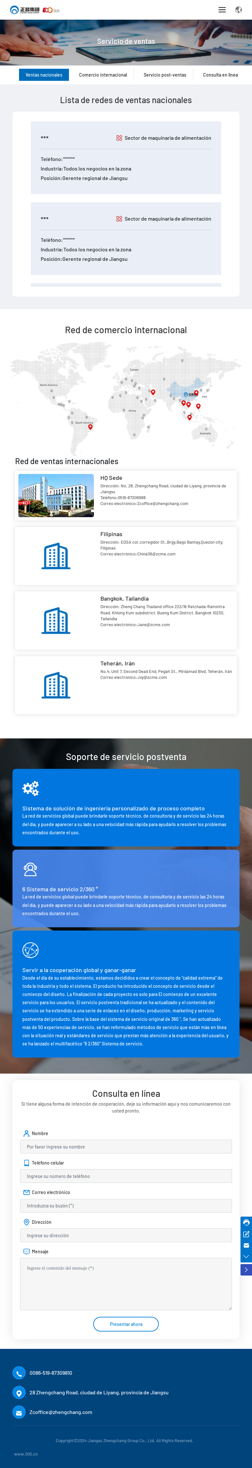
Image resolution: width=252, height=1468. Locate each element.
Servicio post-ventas (165, 75)
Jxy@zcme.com (152, 677)
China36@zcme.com (156, 553)
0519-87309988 (132, 497)
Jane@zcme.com (153, 624)
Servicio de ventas (126, 52)
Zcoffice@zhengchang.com (162, 503)
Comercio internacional (103, 75)
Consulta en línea (220, 75)
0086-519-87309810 (51, 1372)
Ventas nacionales (44, 75)
